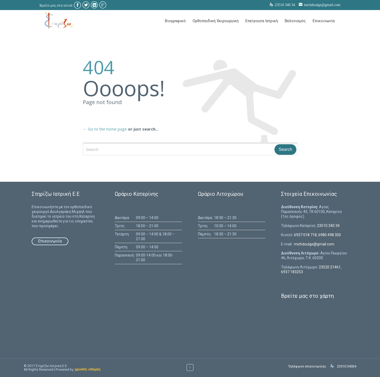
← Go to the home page (105, 129)
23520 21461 (330, 267)
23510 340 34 (328, 226)
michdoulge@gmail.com (322, 5)
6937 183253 (292, 272)
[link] (87, 369)
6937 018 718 (305, 235)
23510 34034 (346, 366)
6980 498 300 (329, 235)
